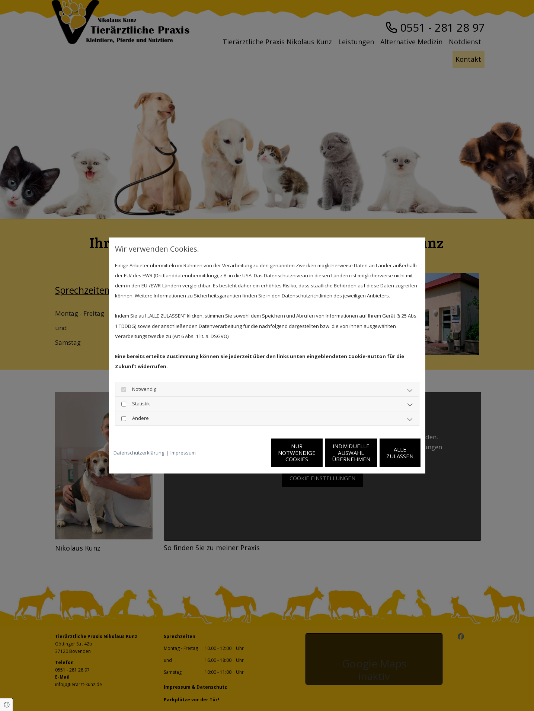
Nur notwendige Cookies (245, 453)
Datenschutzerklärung (138, 452)
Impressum (183, 452)
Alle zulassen (386, 453)
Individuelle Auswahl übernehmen (315, 453)
